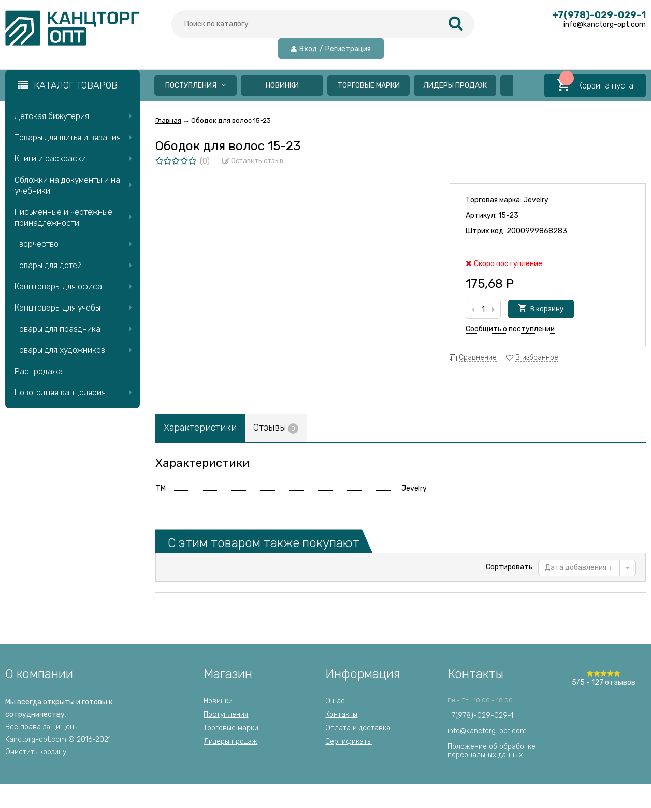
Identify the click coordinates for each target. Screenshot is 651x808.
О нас (335, 701)
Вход (308, 49)
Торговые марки (369, 85)
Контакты (341, 714)
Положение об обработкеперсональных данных (491, 750)
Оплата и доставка (357, 728)
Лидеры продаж (455, 85)
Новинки (282, 85)
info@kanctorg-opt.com (487, 731)
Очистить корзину (35, 751)
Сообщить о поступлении (510, 329)
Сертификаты (348, 741)
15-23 (508, 215)
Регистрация (348, 49)
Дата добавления (578, 567)
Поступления (195, 85)
